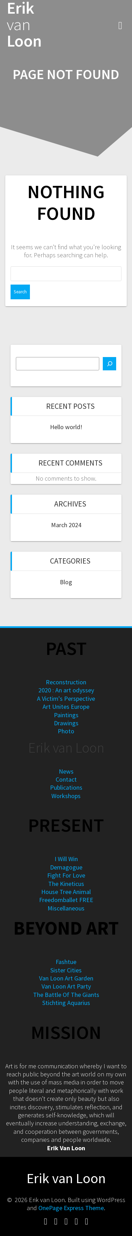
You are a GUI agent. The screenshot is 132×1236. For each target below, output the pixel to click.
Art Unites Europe (66, 707)
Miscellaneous (66, 908)
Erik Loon (24, 24)
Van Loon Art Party (66, 986)
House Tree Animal (66, 892)
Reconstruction (66, 682)
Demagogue (66, 867)
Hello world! (66, 427)
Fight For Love (66, 875)
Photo (66, 731)
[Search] (109, 363)
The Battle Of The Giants (66, 995)
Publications (66, 787)
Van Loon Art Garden (66, 978)
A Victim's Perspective (66, 698)
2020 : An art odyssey (66, 690)
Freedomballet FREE (66, 900)
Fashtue (66, 962)
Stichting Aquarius (66, 1003)
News (66, 771)
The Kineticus (66, 884)
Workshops (66, 796)
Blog (66, 582)
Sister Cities (66, 970)
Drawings (66, 723)
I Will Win (66, 859)
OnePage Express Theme (71, 1208)
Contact (66, 779)
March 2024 (66, 525)
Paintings (66, 715)
